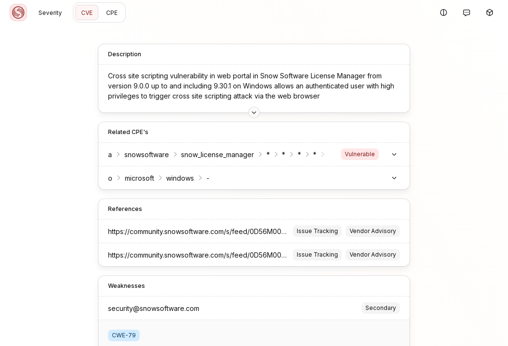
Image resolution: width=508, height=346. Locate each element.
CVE (87, 12)
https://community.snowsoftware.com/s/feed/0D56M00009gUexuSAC (177, 227)
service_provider (314, 151)
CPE (112, 12)
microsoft (98, 174)
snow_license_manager (176, 151)
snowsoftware (105, 151)
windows (139, 174)
